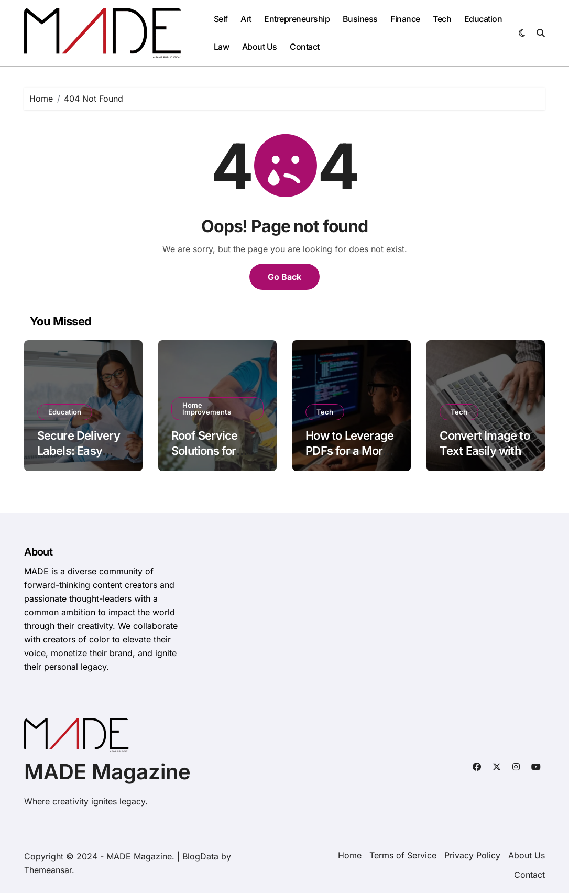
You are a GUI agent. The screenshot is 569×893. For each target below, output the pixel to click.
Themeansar (48, 870)
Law (221, 46)
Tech (442, 19)
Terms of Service (402, 855)
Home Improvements (206, 408)
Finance (405, 19)
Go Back (284, 276)
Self (221, 19)
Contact (305, 46)
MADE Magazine (107, 772)
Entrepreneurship (297, 19)
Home (350, 855)
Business (360, 19)
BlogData (200, 856)
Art (245, 19)
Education (483, 19)
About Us (259, 46)
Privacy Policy (472, 855)
